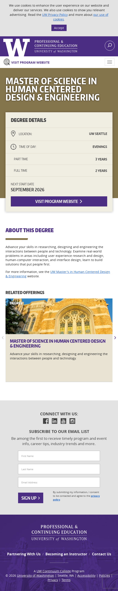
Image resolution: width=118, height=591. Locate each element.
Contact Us (101, 554)
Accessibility (86, 575)
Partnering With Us (24, 554)
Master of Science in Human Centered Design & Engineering (58, 343)
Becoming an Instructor (66, 554)
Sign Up (30, 498)
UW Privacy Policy (55, 15)
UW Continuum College (54, 571)
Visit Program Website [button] (59, 201)
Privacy (53, 580)
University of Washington (35, 575)
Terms (66, 580)
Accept (59, 28)
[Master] (59, 316)
